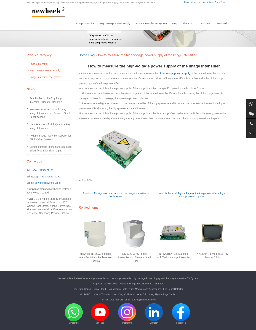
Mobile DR (85, 294)
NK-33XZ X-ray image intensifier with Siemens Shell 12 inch (134, 257)
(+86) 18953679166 (43, 170)
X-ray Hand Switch (81, 289)
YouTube (100, 313)
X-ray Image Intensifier (94, 278)
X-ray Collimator (126, 294)
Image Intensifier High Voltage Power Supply (137, 278)
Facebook (181, 313)
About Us (187, 23)
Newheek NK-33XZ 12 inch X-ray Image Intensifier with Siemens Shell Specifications (50, 113)
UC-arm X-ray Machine (104, 294)
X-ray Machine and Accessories (145, 289)
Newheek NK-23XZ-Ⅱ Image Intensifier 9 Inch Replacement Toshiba (95, 257)
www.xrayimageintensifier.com (135, 283)
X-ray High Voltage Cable (162, 294)
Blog (174, 23)
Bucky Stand (99, 289)
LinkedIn (154, 313)
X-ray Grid (142, 294)
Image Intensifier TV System (151, 23)
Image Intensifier (192, 2)
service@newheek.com (48, 182)
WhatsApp (74, 313)
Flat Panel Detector (173, 289)
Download (221, 23)
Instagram (127, 313)
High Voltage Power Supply (215, 2)
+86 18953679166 (114, 299)
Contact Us (204, 23)
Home (67, 23)
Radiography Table (117, 289)
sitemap (159, 283)
